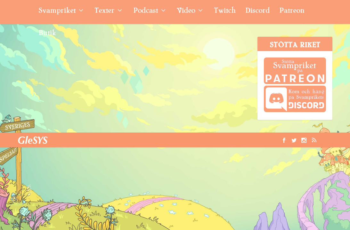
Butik (47, 33)
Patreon (292, 11)
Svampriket (57, 11)
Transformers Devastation (47, 53)
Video (186, 11)
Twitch (225, 11)
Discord (257, 11)
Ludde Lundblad (40, 70)
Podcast (145, 11)
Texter (104, 11)
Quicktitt (93, 70)
